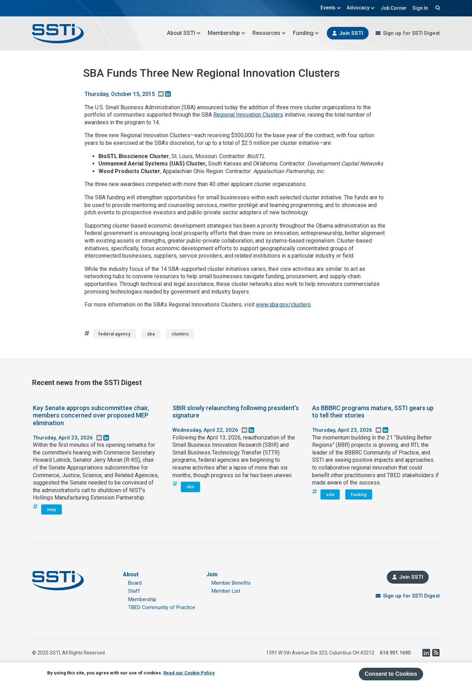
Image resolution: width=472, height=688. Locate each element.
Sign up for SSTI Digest (411, 33)
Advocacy (361, 7)
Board (135, 583)
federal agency (114, 333)
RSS (436, 653)
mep (51, 509)
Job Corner (394, 8)
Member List (226, 591)
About (131, 574)
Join (211, 574)
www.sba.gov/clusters (283, 304)
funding (359, 494)
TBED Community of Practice (161, 607)
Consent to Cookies (391, 674)
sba (151, 333)
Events (330, 7)
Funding (306, 33)
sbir (190, 486)
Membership (226, 33)
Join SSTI (351, 33)
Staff (134, 591)
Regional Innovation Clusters (248, 114)
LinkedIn (426, 653)
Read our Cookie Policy (189, 672)
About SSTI (184, 33)
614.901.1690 (395, 653)
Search (437, 7)
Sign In (420, 8)
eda (330, 494)
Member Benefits (231, 583)
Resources (269, 33)
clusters (180, 333)
